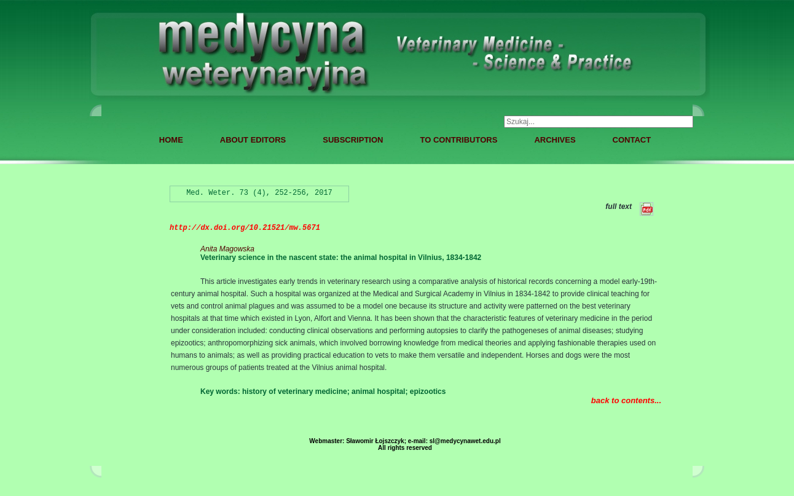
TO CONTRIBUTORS (458, 139)
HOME (171, 139)
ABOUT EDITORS (253, 139)
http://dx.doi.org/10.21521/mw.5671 (245, 228)
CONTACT (632, 139)
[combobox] (598, 122)
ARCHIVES (554, 139)
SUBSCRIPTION (353, 139)
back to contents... (626, 400)
